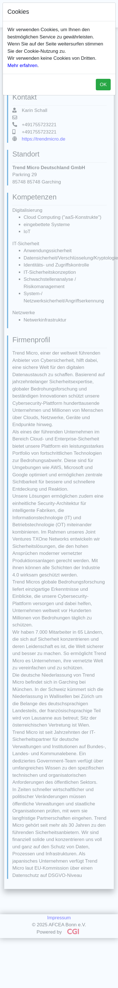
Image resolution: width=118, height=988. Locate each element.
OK (103, 84)
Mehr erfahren (23, 65)
